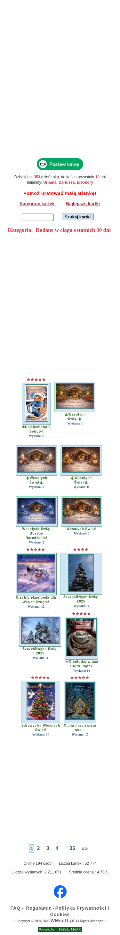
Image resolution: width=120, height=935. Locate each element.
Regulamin (39, 908)
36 (72, 848)
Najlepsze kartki (83, 203)
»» (85, 848)
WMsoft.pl (63, 920)
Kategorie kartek (37, 203)
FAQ (15, 908)
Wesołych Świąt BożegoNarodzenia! (36, 533)
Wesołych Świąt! (82, 529)
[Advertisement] (60, 86)
